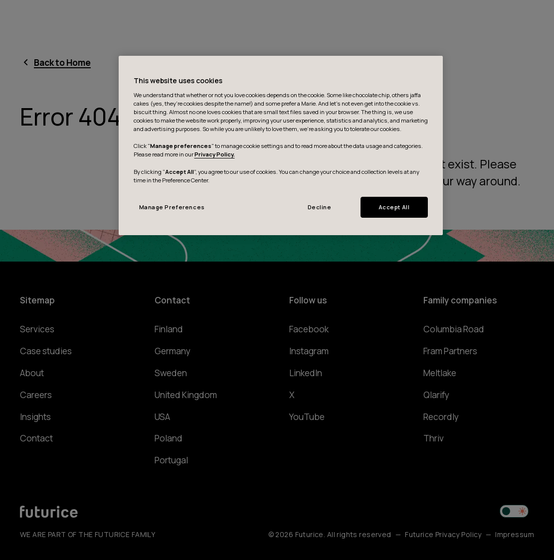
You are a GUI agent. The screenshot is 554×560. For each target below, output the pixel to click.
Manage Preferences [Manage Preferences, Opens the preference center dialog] (172, 207)
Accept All (394, 207)
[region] (281, 145)
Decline (320, 207)
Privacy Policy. (214, 154)
